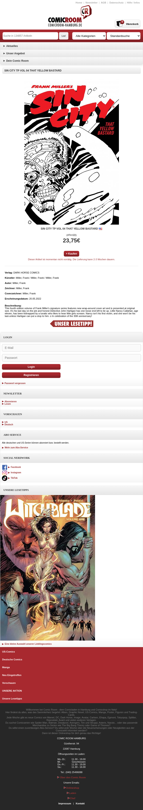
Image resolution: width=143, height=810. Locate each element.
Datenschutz (116, 2)
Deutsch (9, 424)
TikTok (10, 478)
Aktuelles (12, 46)
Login (31, 366)
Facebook (11, 467)
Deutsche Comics (12, 659)
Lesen (8, 404)
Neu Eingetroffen (11, 675)
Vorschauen (9, 683)
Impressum (64, 803)
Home (79, 2)
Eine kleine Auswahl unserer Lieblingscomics (27, 644)
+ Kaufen (71, 253)
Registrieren (31, 375)
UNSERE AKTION (12, 690)
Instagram (11, 472)
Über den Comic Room (71, 777)
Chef (71, 798)
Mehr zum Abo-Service (15, 447)
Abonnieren (11, 401)
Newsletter (91, 2)
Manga (6, 667)
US (6, 422)
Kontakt (80, 803)
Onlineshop (71, 788)
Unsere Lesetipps (12, 698)
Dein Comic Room (17, 60)
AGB (103, 2)
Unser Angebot (15, 53)
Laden (71, 793)
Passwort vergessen (15, 383)
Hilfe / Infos (133, 2)
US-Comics (8, 651)
